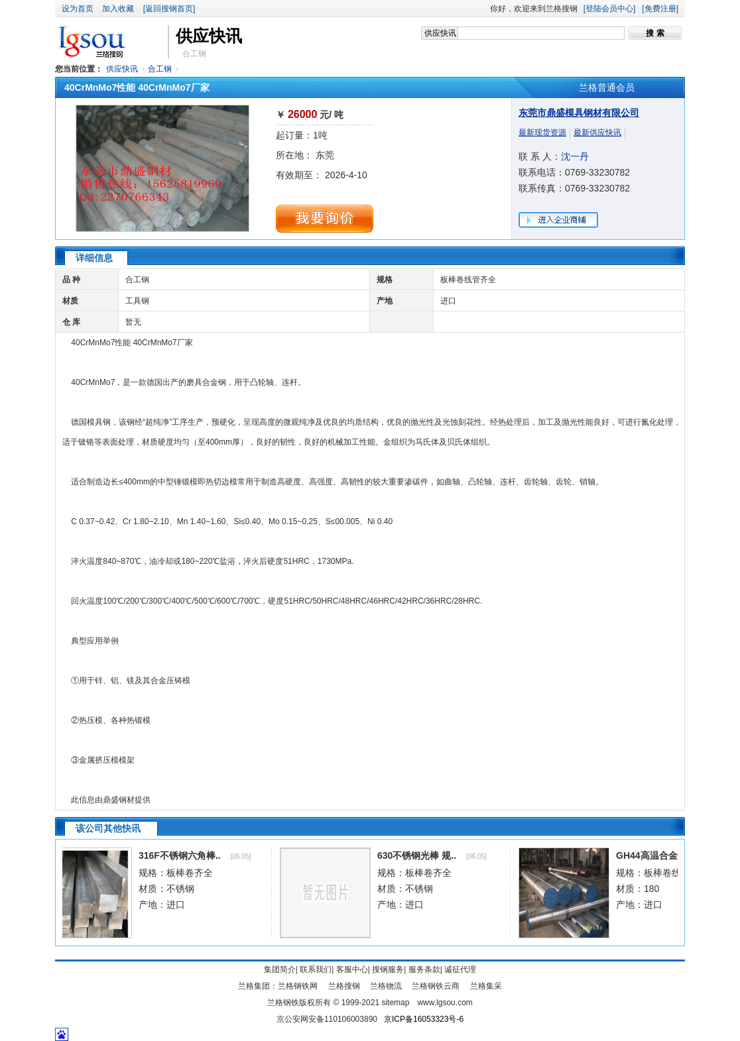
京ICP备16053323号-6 (423, 1019)
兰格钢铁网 (298, 986)
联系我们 (316, 969)
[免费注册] (660, 8)
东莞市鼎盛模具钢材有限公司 (579, 112)
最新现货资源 (542, 132)
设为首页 (77, 8)
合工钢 (160, 69)
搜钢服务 (388, 969)
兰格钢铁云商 (436, 986)
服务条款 (424, 969)
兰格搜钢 (344, 986)
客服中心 (352, 969)
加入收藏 (118, 8)
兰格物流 (386, 986)
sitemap (395, 1002)
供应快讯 (122, 69)
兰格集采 (486, 986)
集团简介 (280, 969)
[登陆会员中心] (610, 8)
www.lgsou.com (444, 1002)
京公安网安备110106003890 (327, 1019)
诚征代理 (460, 969)
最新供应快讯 (597, 132)
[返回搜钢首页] (169, 8)
